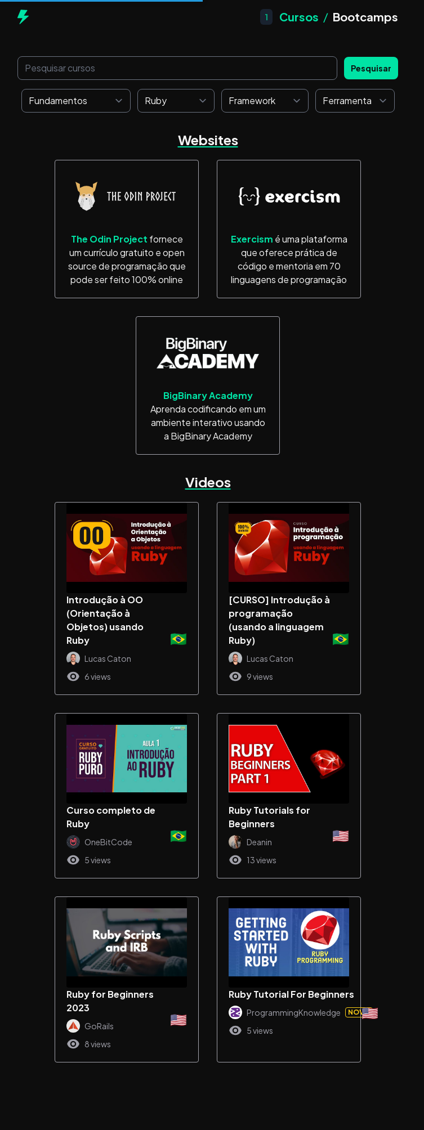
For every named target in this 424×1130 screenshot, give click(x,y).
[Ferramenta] (355, 101)
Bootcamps (365, 17)
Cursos (299, 17)
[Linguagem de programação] (176, 101)
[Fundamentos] (76, 101)
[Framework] (265, 101)
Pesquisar (371, 68)
